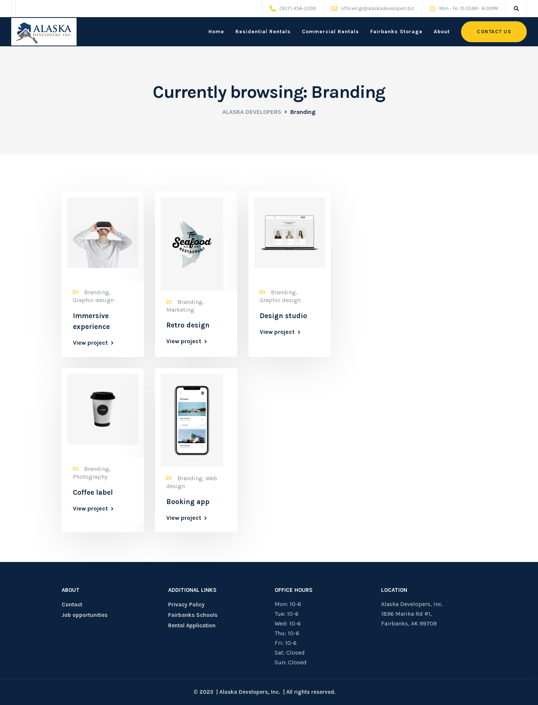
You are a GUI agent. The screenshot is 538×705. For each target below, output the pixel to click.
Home (216, 31)
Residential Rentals (263, 31)
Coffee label (93, 492)
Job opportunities (85, 615)
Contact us (494, 31)
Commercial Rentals (330, 31)
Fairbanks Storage (396, 31)
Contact (72, 604)
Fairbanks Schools (192, 615)
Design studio (283, 316)
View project (90, 343)
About (442, 31)
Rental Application (192, 625)
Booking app (188, 502)
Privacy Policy (186, 604)
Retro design (188, 325)
